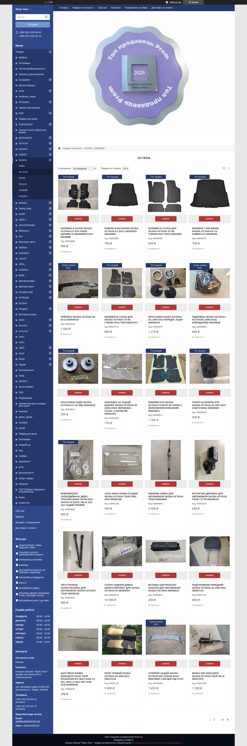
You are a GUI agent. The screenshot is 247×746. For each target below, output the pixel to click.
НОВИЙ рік (24, 445)
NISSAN (23, 149)
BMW (21, 275)
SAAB (22, 428)
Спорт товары (26, 478)
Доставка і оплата (26, 528)
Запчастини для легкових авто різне (32, 404)
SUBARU (23, 270)
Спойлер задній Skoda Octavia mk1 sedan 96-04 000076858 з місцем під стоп (165, 676)
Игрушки (23, 484)
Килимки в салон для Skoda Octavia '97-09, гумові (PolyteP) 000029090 (165, 231)
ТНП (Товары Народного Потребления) (32, 490)
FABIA (22, 166)
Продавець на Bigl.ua (123, 740)
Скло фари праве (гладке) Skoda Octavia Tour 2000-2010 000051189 (121, 496)
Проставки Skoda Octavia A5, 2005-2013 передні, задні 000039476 (165, 320)
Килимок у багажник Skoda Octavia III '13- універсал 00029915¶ (205, 231)
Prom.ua (138, 737)
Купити (78, 219)
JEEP (22, 348)
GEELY (22, 219)
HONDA (23, 247)
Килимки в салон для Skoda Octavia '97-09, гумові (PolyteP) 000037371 (121, 320)
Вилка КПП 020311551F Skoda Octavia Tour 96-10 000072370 (208, 676)
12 (222, 719)
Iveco (21, 353)
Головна (63, 7)
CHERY (23, 154)
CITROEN (24, 297)
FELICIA (23, 184)
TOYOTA (23, 143)
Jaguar (22, 364)
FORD (22, 214)
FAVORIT (23, 196)
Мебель (23, 57)
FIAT (21, 113)
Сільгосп (23, 331)
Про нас (20, 510)
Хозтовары (24, 63)
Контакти (116, 7)
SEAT (22, 320)
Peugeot (23, 309)
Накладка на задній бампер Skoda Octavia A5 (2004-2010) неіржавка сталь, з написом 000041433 (121, 408)
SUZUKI (23, 303)
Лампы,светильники (29, 107)
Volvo (21, 342)
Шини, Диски (25, 417)
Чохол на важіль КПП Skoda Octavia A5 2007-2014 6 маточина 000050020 (209, 405)
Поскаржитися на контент (144, 743)
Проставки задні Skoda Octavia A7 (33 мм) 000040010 (78, 404)
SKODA (23, 160)
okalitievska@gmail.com (28, 721)
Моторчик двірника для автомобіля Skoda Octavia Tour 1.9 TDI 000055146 (209, 496)
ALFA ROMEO (26, 387)
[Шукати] (46, 17)
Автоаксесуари (27, 281)
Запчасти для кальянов (31, 74)
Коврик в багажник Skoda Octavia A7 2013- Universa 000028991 (121, 231)
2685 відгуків (175, 2)
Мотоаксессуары (28, 314)
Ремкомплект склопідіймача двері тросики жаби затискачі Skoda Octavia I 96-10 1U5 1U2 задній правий (77, 499)
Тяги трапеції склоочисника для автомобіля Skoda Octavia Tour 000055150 (78, 589)
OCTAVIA (23, 172)
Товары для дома (28, 119)
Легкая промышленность (32, 68)
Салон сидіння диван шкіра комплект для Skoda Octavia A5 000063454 (122, 588)
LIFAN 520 (24, 503)
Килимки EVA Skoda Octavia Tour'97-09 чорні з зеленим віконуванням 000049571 (164, 406)
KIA (21, 236)
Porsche (23, 325)
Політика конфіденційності (170, 743)
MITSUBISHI (25, 138)
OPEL (22, 264)
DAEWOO (24, 253)
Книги (22, 497)
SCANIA (23, 422)
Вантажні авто (26, 286)
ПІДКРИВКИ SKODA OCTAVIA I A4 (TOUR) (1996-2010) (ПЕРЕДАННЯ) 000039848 (209, 320)
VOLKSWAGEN (27, 225)
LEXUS (22, 258)
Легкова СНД (26, 292)
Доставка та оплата (162, 7)
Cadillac (23, 456)
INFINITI (23, 381)
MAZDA (23, 203)
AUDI (21, 91)
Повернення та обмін (136, 7)
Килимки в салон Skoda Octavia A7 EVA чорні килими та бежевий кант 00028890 (77, 232)
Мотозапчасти (26, 370)
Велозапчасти (26, 472)
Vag (21, 450)
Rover (22, 359)
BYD (21, 467)
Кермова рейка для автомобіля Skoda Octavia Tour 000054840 (165, 496)
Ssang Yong (25, 208)
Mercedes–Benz (27, 242)
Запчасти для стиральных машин (32, 131)
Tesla (21, 375)
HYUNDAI (24, 102)
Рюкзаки (23, 411)
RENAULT (24, 230)
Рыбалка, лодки (27, 96)
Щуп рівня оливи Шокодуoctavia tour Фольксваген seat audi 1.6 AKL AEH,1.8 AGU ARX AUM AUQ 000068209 (78, 679)
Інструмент (24, 80)
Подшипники (25, 398)
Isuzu (21, 336)
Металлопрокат (27, 85)
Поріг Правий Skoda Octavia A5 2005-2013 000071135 (117, 676)
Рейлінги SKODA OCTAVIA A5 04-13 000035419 (78, 318)
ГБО (21, 392)
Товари (20, 51)
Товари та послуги (82, 7)
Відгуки (20, 516)
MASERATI (24, 461)
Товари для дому (28, 433)
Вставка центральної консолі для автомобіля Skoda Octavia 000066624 (164, 588)
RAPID (22, 178)
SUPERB (23, 190)
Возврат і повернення (28, 522)
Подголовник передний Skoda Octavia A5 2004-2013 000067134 (209, 588)
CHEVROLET (26, 124)
